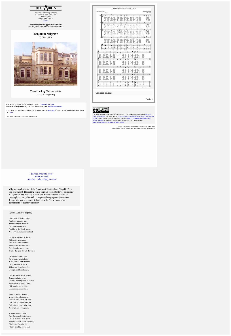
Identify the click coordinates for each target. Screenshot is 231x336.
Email (46, 21)
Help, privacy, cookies (46, 179)
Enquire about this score (41, 174)
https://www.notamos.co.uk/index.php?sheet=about (108, 122)
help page (50, 110)
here (11, 112)
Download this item (47, 104)
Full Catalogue (41, 176)
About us (31, 179)
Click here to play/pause (104, 93)
